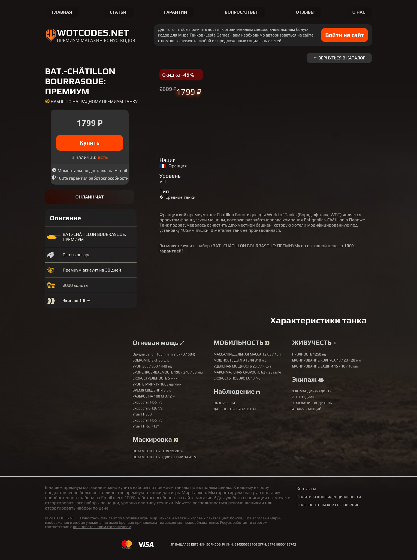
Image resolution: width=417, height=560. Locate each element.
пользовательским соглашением (102, 527)
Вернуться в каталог (339, 58)
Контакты (306, 488)
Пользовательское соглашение (328, 504)
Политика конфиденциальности (329, 496)
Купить (90, 142)
